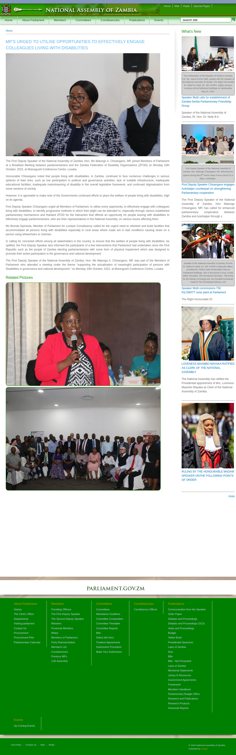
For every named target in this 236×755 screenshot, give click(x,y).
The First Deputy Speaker (65, 614)
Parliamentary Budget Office (184, 694)
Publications (137, 20)
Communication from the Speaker (187, 609)
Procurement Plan (24, 637)
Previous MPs (59, 656)
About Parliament (33, 20)
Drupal (204, 748)
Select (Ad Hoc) (105, 637)
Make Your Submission (109, 651)
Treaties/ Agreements (108, 642)
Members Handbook (179, 689)
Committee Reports (107, 628)
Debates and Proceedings (182, 618)
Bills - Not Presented (179, 661)
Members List (59, 647)
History (18, 609)
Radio (186, 6)
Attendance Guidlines (108, 614)
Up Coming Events (24, 725)
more (232, 496)
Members (60, 20)
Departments (21, 618)
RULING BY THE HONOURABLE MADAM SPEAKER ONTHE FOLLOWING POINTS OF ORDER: (208, 476)
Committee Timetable (108, 623)
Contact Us (20, 628)
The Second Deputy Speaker (67, 618)
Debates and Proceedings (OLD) (186, 623)
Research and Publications (183, 698)
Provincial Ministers (62, 628)
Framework (174, 684)
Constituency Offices (145, 609)
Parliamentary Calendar (27, 642)
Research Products (179, 703)
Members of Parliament (64, 637)
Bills (98, 633)
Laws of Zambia (177, 647)
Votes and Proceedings (181, 628)
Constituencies (110, 20)
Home (167, 6)
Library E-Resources (179, 675)
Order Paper (175, 614)
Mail (176, 6)
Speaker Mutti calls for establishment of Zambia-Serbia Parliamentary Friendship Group (206, 101)
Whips (55, 633)
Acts (170, 651)
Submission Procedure (109, 647)
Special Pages (202, 6)
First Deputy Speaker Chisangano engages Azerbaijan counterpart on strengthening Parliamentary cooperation (208, 188)
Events (158, 20)
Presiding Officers (61, 609)
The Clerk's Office (24, 614)
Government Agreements (182, 680)
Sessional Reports (178, 708)
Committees (83, 20)
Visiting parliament (24, 623)
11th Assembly (59, 661)
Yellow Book (175, 637)
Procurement (21, 633)
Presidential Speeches (180, 642)
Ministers (56, 623)
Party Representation (63, 642)
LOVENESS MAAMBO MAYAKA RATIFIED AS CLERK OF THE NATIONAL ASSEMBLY (208, 368)
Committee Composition (109, 618)
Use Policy (16, 744)
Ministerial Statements (180, 670)
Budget (172, 633)
